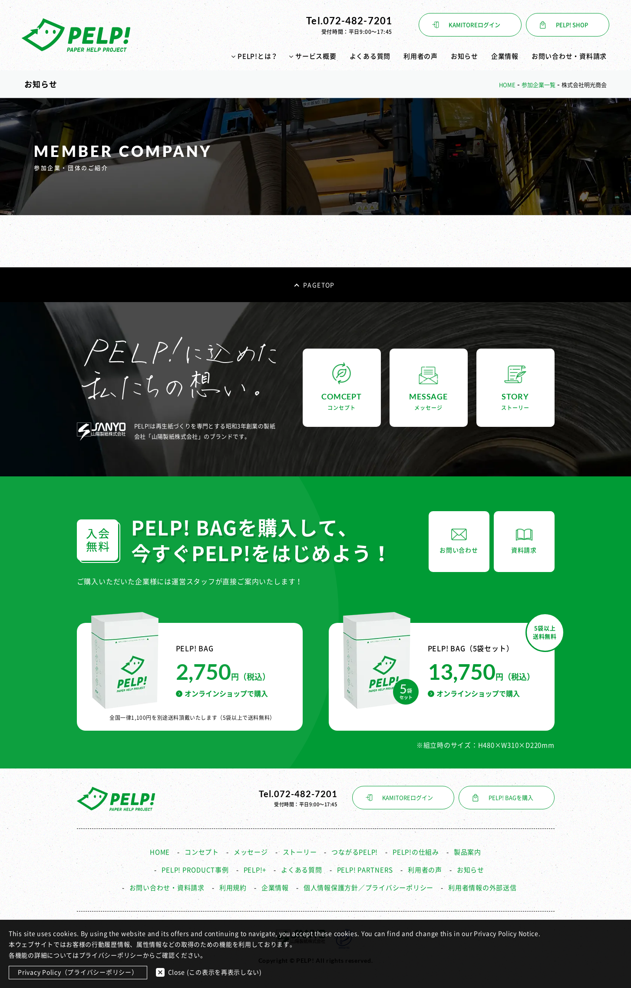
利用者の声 (420, 56)
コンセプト (202, 852)
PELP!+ (255, 870)
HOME (160, 852)
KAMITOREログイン (474, 25)
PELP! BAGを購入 (511, 798)
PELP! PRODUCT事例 (195, 870)
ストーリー (300, 852)
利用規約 (233, 888)
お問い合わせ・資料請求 (569, 56)
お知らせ (464, 56)
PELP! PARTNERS (365, 870)
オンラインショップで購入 (222, 693)
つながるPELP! (354, 852)
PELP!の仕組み (416, 852)
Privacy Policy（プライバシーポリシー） (78, 972)
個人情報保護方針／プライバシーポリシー (368, 888)
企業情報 (505, 56)
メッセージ (251, 852)
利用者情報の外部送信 (482, 888)
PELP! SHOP (572, 25)
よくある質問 (370, 56)
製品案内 (467, 852)
